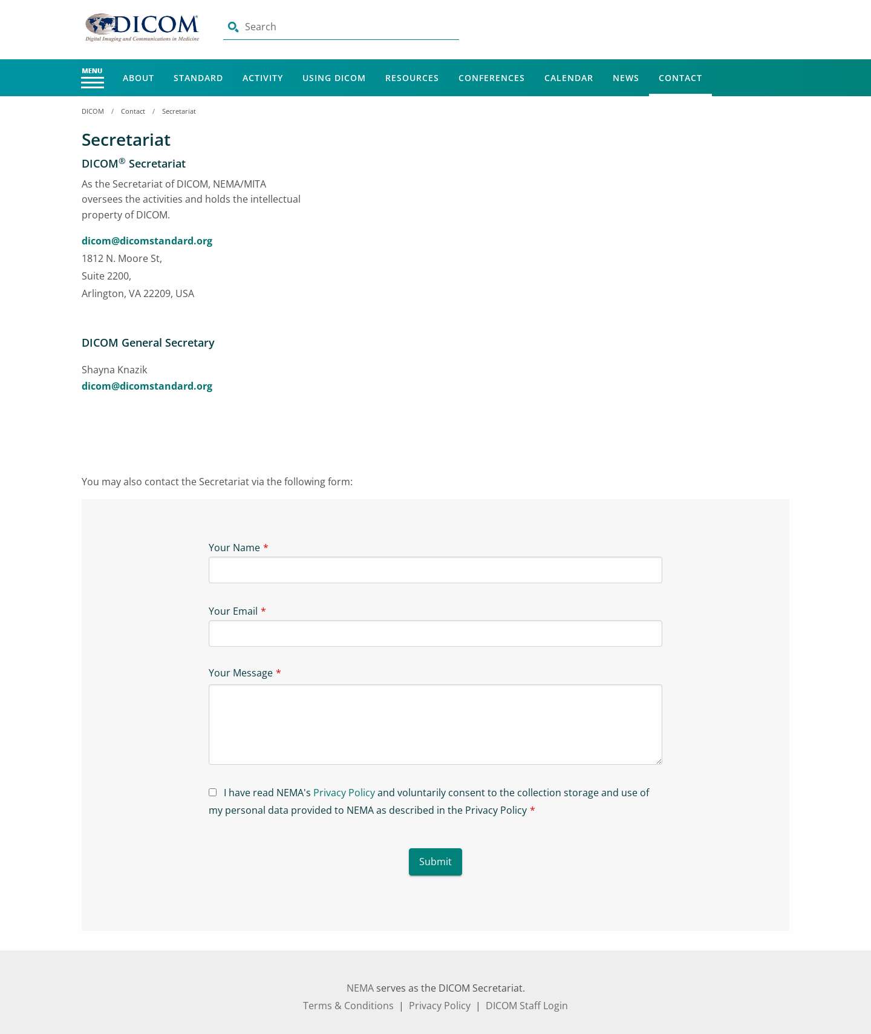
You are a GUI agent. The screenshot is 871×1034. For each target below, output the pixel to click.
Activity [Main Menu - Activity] (263, 77)
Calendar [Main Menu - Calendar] (568, 77)
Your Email (233, 611)
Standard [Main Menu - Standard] (198, 77)
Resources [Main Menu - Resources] (412, 77)
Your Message (241, 672)
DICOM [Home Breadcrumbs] (93, 111)
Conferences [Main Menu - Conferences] (491, 77)
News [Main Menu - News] (626, 77)
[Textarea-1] (435, 724)
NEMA (360, 988)
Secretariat (179, 111)
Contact (133, 111)
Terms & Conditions (348, 1005)
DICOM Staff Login (527, 1005)
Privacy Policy (344, 792)
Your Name (234, 547)
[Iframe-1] (556, 247)
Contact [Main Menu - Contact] (680, 77)
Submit (435, 861)
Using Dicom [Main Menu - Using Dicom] (334, 77)
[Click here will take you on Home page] (143, 26)
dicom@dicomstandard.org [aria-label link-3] (147, 386)
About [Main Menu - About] (138, 77)
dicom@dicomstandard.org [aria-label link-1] (147, 240)
